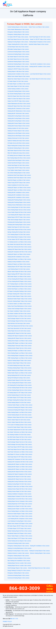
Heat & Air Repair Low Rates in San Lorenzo (19, 180)
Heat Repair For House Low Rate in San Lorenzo (20, 454)
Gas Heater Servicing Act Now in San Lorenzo (19, 244)
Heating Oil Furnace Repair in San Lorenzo (18, 130)
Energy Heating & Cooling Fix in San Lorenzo (19, 570)
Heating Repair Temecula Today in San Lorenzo (20, 345)
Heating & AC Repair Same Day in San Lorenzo (19, 249)
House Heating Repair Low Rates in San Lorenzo (20, 511)
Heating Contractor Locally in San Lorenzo (18, 553)
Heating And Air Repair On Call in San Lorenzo (19, 476)
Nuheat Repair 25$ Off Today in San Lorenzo (19, 217)
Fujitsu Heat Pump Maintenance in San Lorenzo (20, 306)
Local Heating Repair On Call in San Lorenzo (19, 269)
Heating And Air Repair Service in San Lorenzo (19, 479)
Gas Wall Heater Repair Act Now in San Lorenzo (20, 437)
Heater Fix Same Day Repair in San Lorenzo (19, 98)
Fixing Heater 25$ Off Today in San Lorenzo (19, 167)
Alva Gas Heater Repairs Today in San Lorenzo (19, 296)
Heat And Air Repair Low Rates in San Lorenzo (19, 316)
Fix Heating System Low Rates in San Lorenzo (19, 242)
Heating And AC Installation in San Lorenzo (18, 192)
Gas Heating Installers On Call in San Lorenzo (19, 434)
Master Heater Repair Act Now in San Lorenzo (19, 271)
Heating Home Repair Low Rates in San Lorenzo (20, 340)
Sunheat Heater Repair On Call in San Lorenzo (19, 380)
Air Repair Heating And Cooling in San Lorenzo (19, 400)
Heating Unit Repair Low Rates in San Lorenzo (19, 350)
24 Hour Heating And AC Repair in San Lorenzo (19, 279)
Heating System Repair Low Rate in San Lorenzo (20, 508)
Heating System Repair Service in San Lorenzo (19, 348)
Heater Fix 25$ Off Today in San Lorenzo (40, 39)
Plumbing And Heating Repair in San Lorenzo (19, 222)
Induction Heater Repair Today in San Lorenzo (19, 363)
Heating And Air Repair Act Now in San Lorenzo (20, 471)
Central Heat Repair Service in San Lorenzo (39, 568)
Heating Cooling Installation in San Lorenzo (18, 261)
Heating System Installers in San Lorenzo (18, 74)
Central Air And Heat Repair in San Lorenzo (18, 160)
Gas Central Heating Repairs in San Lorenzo (19, 172)
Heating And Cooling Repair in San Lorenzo (18, 116)
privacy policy (7, 621)
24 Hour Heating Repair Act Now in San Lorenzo (20, 387)
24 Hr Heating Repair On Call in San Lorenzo (19, 234)
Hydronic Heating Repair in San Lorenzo (40, 553)
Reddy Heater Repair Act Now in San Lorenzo (19, 229)
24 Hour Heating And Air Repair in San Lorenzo (19, 382)
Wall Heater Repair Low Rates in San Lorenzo (19, 276)
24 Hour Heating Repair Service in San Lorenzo (19, 390)
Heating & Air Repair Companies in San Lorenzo (20, 474)
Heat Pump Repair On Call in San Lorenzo (39, 37)
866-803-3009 (24, 588)
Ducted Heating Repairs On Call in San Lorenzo (19, 415)
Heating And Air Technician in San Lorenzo (18, 113)
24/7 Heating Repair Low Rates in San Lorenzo (20, 284)
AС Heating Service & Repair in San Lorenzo (19, 155)
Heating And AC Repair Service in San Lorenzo (19, 338)
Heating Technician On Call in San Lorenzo (18, 138)
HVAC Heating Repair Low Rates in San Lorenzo (20, 358)
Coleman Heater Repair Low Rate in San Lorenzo (20, 405)
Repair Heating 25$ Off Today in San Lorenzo (19, 274)
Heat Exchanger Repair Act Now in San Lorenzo (20, 321)
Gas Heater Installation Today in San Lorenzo (19, 311)
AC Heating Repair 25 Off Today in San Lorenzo (20, 392)
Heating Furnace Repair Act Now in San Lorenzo (20, 489)
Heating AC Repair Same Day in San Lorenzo (19, 106)
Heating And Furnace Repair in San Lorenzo (19, 123)
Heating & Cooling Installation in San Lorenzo (19, 558)
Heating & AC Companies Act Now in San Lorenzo (20, 461)
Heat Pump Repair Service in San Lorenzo (18, 39)
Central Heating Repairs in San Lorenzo (17, 27)
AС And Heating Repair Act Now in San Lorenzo (20, 286)
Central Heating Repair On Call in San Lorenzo (19, 402)
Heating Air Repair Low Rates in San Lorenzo (19, 254)
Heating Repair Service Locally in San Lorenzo (19, 563)
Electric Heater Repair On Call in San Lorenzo (19, 419)
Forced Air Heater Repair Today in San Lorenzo (19, 427)
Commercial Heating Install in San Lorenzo (18, 543)
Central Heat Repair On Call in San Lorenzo (18, 165)
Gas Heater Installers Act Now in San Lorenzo (19, 313)
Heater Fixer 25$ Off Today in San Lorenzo (18, 101)
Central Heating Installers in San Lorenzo (18, 88)
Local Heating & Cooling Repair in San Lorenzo (19, 521)
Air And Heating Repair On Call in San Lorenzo (19, 395)
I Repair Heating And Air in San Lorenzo (18, 44)
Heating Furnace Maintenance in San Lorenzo (19, 205)
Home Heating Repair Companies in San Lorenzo (20, 355)
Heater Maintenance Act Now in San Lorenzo (19, 103)
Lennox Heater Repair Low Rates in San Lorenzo (20, 516)
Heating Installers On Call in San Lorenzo (18, 128)
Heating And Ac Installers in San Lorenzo (18, 66)
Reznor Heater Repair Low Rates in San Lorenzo (20, 536)
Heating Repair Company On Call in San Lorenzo (20, 496)
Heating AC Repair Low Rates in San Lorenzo (19, 187)
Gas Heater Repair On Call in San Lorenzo (18, 56)
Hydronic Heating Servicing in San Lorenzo (18, 140)
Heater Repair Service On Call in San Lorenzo (19, 331)
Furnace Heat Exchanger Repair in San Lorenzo (19, 308)
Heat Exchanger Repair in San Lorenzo (17, 568)
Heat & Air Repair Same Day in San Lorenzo (19, 96)
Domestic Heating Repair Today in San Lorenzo (20, 301)
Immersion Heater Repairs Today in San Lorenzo (20, 513)
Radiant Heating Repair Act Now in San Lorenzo (20, 531)
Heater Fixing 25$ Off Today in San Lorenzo (19, 182)
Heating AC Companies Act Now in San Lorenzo (20, 251)
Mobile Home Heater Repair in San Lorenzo (19, 76)
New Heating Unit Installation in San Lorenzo (19, 560)
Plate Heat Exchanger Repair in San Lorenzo (19, 219)
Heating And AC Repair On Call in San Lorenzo (19, 333)
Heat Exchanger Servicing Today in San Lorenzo (20, 444)
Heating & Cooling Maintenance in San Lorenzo (19, 548)
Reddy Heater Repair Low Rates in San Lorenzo (20, 373)
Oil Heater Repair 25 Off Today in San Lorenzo (19, 528)
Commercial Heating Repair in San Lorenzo (18, 51)
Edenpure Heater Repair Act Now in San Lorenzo (20, 417)
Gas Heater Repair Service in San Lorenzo (18, 59)
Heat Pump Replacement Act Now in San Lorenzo (20, 326)
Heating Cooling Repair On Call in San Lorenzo (19, 484)
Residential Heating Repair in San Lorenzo (18, 148)
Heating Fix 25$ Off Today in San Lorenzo (18, 69)
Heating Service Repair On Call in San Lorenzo (19, 506)
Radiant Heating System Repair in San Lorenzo (19, 370)
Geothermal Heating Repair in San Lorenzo (18, 61)
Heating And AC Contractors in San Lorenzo (19, 108)
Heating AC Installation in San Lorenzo (39, 545)
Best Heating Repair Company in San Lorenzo (19, 237)
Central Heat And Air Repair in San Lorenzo (18, 163)
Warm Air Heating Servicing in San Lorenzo (18, 153)
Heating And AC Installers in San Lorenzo (39, 66)
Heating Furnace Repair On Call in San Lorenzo (19, 491)
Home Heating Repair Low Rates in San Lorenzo (20, 353)
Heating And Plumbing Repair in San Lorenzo (19, 200)
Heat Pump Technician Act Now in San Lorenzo (19, 247)
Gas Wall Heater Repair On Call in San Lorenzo (19, 439)
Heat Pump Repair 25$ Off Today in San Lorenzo (20, 447)
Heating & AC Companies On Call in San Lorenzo (20, 459)
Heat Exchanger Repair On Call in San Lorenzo (19, 318)
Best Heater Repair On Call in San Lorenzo (18, 86)
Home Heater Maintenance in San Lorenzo (18, 29)
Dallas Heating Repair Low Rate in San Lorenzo (20, 412)
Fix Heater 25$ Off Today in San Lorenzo (18, 37)
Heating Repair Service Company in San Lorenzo (20, 501)
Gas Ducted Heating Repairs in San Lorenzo (19, 93)
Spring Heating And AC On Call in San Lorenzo (19, 375)
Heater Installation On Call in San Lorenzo (18, 185)
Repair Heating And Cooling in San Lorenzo (18, 145)
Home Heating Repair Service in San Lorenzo (19, 209)
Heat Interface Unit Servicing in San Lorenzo (19, 323)
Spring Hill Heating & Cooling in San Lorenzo (19, 377)
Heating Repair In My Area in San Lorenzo (18, 71)
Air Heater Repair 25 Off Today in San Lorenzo (19, 397)
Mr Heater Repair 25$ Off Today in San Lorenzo (20, 526)
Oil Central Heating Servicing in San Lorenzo (19, 365)
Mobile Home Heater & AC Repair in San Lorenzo (20, 523)
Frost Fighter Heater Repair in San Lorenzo (18, 170)
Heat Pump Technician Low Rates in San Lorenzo (20, 452)
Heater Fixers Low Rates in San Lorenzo (39, 27)
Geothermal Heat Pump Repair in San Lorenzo (19, 175)
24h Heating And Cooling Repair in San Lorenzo (20, 385)
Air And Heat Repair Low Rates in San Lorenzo (19, 289)
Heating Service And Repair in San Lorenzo (18, 133)
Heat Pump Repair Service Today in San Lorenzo (20, 449)
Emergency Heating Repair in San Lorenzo (18, 32)
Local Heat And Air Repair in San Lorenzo (40, 74)
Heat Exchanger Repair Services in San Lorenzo (20, 442)
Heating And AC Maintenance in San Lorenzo (19, 111)
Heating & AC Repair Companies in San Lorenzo (20, 335)
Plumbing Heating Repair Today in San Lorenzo (19, 368)
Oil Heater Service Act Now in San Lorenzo (18, 143)
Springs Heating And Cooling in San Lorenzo (19, 232)
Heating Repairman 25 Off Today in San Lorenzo (20, 503)
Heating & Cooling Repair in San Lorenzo (18, 42)
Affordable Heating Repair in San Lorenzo (18, 49)
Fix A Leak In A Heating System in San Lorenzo (20, 424)
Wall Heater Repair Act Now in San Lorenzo (19, 150)
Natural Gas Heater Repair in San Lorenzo (18, 79)
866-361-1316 (14, 618)
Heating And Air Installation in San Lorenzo (18, 256)
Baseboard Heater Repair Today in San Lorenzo (20, 298)
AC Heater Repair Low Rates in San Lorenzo (19, 84)
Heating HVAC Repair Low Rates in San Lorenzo (20, 343)
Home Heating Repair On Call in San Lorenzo (19, 207)
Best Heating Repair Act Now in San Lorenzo (19, 158)
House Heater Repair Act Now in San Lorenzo (19, 212)
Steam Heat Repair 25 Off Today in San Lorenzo (20, 538)
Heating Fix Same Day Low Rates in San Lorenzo (20, 486)
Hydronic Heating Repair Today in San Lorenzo (19, 360)
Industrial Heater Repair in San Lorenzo (38, 44)
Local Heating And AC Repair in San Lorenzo (19, 214)
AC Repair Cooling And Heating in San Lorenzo (19, 291)
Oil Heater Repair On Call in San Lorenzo (18, 81)
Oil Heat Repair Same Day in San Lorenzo (18, 46)
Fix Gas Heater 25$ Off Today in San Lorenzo (19, 239)
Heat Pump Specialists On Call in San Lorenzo (19, 328)
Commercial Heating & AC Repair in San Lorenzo (20, 407)
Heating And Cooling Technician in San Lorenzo (19, 481)
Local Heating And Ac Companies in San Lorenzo (20, 518)
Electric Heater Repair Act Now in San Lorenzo (19, 422)
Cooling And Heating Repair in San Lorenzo (18, 91)
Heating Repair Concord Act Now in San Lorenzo (20, 499)
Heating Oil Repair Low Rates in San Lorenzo (19, 264)
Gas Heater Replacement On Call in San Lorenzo (20, 429)
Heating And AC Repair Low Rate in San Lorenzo (20, 464)
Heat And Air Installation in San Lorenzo (40, 64)
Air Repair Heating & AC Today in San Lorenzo (19, 293)
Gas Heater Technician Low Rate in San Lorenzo (20, 432)
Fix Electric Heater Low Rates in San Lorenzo (19, 303)
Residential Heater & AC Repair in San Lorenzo (19, 533)
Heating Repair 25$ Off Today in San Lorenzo (19, 266)
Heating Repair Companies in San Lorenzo (40, 42)
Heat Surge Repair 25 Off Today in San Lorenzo (20, 457)
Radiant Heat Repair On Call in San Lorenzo (18, 227)
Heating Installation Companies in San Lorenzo (19, 494)
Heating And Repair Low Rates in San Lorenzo (19, 259)
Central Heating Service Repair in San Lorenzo (19, 541)
